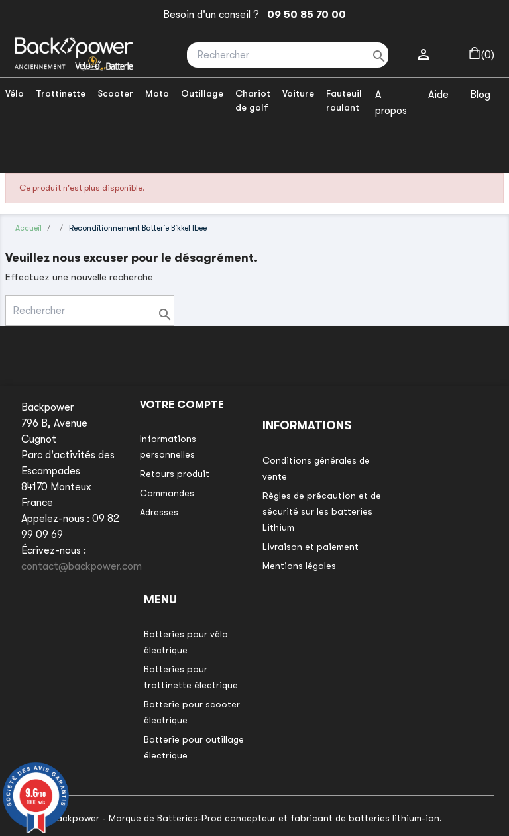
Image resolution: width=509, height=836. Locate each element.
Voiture (298, 93)
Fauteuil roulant (344, 100)
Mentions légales (299, 565)
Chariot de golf (252, 100)
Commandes (167, 493)
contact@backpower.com (81, 566)
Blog (480, 95)
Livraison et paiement (310, 546)
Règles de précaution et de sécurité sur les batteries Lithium (321, 511)
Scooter (115, 93)
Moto (157, 93)
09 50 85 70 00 (304, 15)
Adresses (159, 512)
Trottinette (60, 93)
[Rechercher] (287, 55)
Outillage (202, 93)
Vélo (14, 93)
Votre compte (182, 405)
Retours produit (174, 473)
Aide (438, 95)
